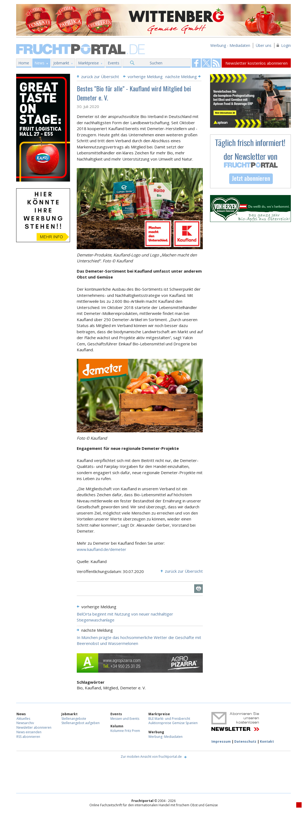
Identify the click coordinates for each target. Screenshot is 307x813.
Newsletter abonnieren (33, 727)
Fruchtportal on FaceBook (196, 63)
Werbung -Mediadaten (165, 736)
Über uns (263, 45)
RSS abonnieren (28, 736)
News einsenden (28, 732)
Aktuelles (23, 718)
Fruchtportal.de (81, 48)
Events (113, 62)
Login (286, 45)
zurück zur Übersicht (100, 76)
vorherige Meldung (145, 76)
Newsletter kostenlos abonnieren (256, 63)
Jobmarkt (61, 62)
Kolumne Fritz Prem (125, 730)
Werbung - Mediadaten (230, 45)
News (39, 62)
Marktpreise (88, 62)
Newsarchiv (25, 723)
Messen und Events (124, 718)
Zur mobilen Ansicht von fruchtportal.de (151, 756)
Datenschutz (245, 741)
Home (23, 62)
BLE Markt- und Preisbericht (169, 718)
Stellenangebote (73, 718)
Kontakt (267, 741)
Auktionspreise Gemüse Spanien (173, 723)
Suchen (156, 62)
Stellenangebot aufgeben (80, 723)
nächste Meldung (181, 76)
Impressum (221, 741)
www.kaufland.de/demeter (101, 549)
